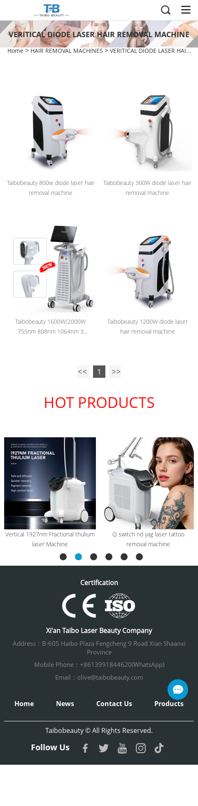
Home (15, 51)
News (65, 703)
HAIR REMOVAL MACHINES (66, 51)
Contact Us (114, 703)
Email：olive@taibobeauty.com (99, 677)
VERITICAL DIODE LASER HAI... (150, 51)
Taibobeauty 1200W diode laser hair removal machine (147, 326)
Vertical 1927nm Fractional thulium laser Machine (50, 539)
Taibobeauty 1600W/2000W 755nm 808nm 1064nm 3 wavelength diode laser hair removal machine (50, 327)
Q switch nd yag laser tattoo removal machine (148, 539)
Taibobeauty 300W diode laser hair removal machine (147, 188)
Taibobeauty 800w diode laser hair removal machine (50, 188)
